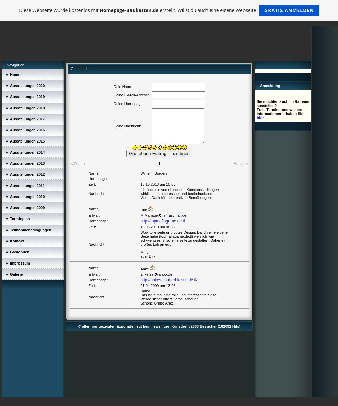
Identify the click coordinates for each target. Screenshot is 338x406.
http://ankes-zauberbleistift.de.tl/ (168, 280)
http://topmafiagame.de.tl (162, 221)
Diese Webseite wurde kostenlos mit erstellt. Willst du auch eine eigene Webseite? (169, 10)
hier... (262, 118)
